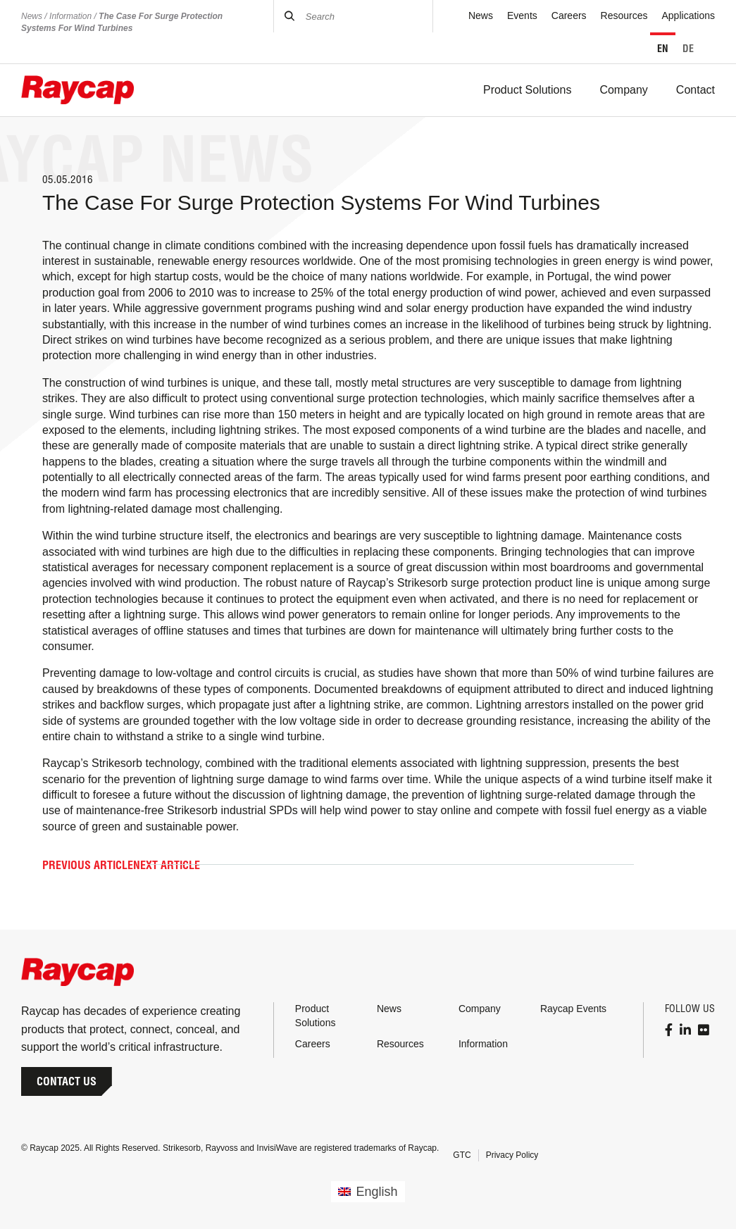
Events (522, 15)
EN (662, 48)
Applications (689, 15)
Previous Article (87, 865)
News (31, 16)
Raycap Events (573, 1008)
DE (688, 48)
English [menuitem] (377, 1192)
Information (70, 16)
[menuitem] (367, 1191)
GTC (461, 1155)
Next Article (166, 865)
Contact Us (66, 1081)
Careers (569, 15)
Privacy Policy (512, 1155)
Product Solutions (315, 1015)
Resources (624, 15)
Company (480, 1008)
